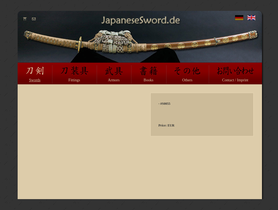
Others (187, 80)
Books (148, 80)
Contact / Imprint (235, 80)
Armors (114, 80)
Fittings (74, 80)
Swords (34, 80)
